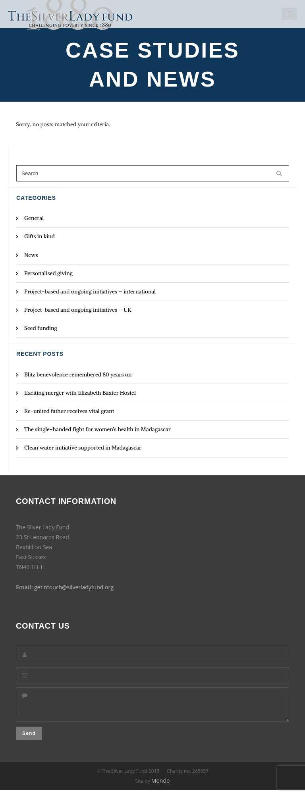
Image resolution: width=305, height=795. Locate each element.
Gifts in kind (39, 236)
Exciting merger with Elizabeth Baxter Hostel (80, 392)
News (31, 255)
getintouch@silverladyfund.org (74, 587)
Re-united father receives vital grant (69, 411)
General (34, 218)
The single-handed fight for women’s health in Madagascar (97, 429)
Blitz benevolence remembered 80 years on (77, 374)
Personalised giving (48, 273)
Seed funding (40, 328)
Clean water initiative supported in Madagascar (82, 447)
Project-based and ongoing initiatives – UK (77, 309)
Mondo (160, 785)
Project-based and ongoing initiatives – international (90, 291)
